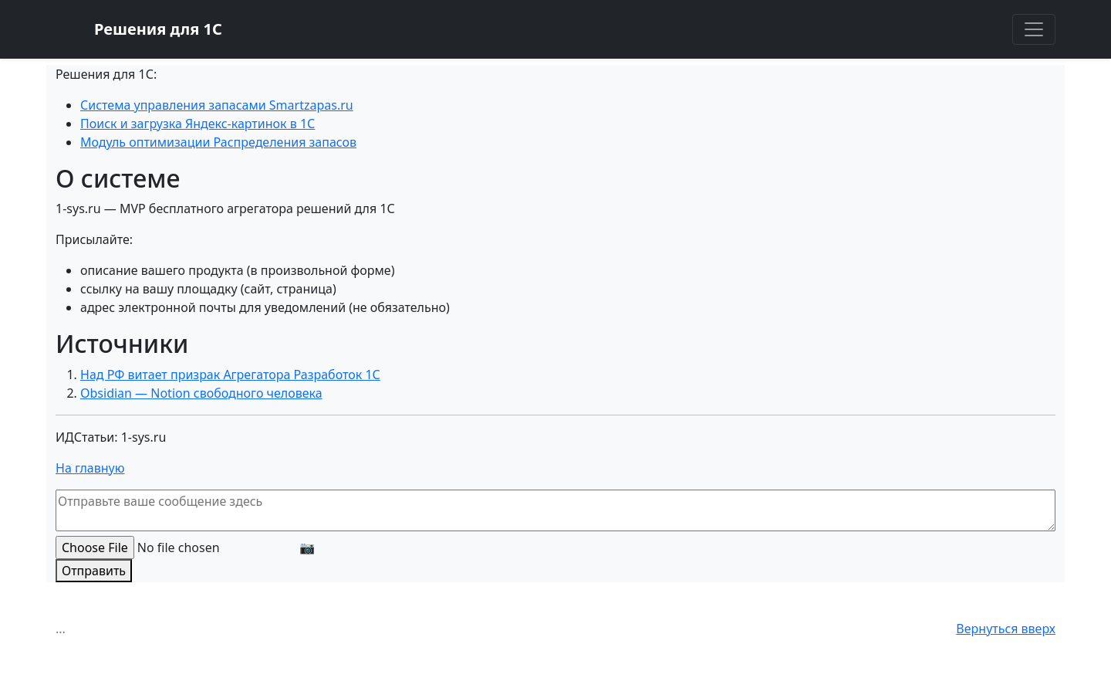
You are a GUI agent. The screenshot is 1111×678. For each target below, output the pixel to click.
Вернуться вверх (1005, 628)
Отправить (94, 570)
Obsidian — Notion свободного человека (201, 393)
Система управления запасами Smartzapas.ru (216, 105)
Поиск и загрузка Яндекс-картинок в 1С (197, 123)
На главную (90, 467)
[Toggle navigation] (1033, 29)
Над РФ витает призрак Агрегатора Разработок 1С (230, 374)
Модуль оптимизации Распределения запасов (218, 142)
